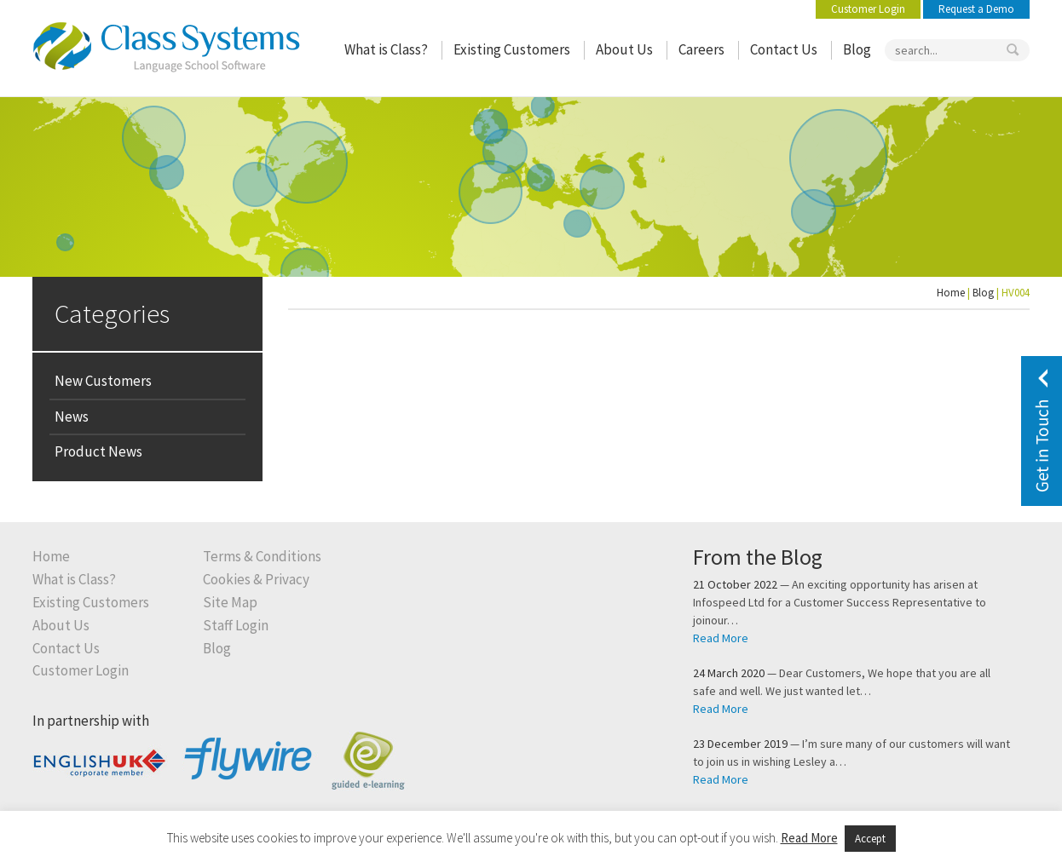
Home (951, 292)
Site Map (230, 603)
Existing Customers (511, 50)
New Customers (103, 380)
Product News (98, 451)
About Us (624, 50)
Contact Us (783, 50)
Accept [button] (870, 838)
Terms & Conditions (262, 557)
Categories (112, 313)
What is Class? (386, 50)
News (72, 416)
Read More (720, 638)
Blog (857, 50)
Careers (701, 50)
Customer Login (868, 9)
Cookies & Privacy (256, 580)
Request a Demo (976, 9)
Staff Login (235, 626)
